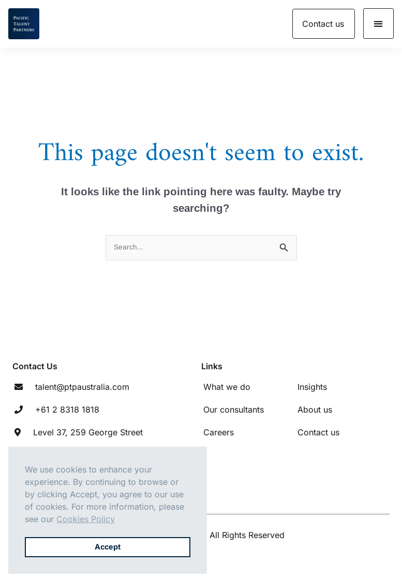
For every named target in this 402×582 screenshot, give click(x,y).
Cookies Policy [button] (85, 519)
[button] (378, 23)
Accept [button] (108, 546)
